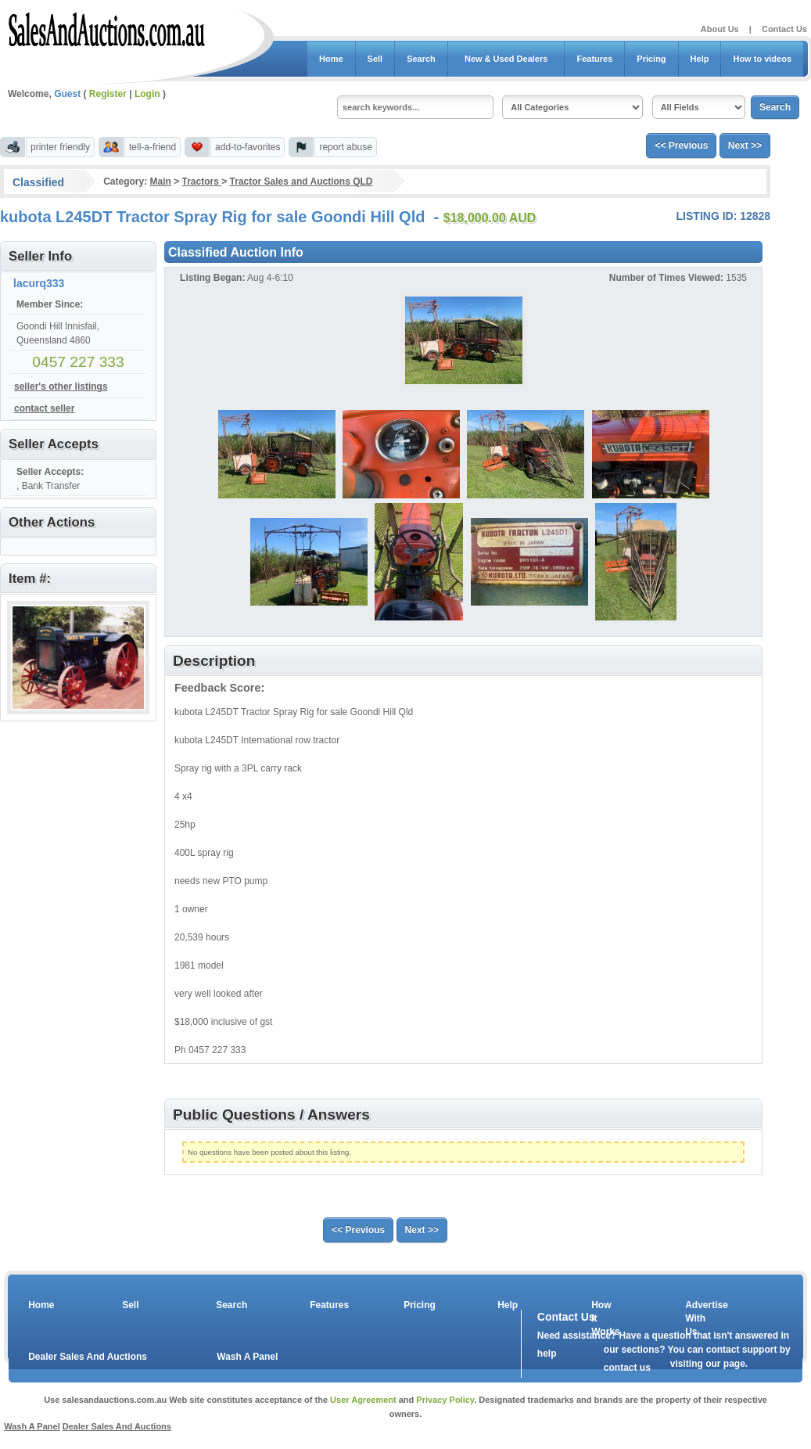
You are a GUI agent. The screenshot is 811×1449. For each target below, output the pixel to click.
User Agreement (363, 1399)
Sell (375, 58)
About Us (720, 29)
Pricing (651, 58)
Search (421, 58)
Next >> (745, 145)
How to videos (762, 58)
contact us (627, 1367)
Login (147, 93)
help (547, 1353)
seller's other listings (61, 386)
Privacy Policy (445, 1399)
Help (700, 58)
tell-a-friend (152, 147)
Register (108, 93)
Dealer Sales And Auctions (87, 1356)
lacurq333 (38, 283)
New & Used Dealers (506, 58)
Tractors (202, 181)
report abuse (345, 147)
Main (159, 181)
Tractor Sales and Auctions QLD (301, 181)
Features (594, 58)
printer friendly (60, 147)
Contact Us (784, 29)
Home (331, 58)
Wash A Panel (247, 1356)
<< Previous (681, 145)
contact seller (44, 408)
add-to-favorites (247, 147)
